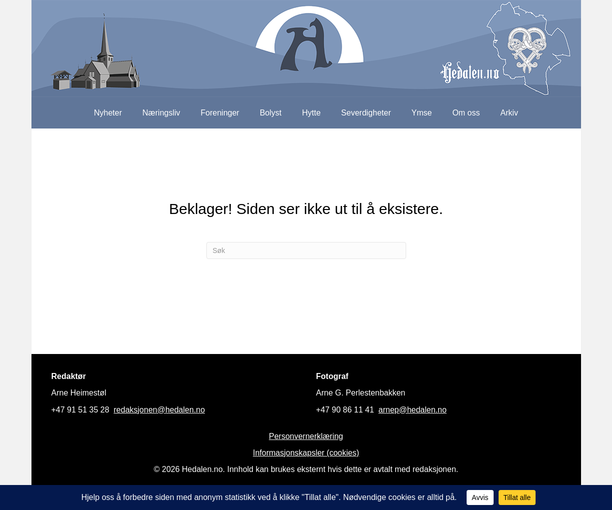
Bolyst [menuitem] (271, 112)
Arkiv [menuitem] (510, 112)
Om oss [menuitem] (466, 112)
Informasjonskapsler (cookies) (306, 452)
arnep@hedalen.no (413, 410)
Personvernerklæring (306, 436)
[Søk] (306, 250)
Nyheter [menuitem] (108, 112)
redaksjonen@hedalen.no (159, 410)
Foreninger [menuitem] (220, 112)
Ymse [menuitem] (421, 112)
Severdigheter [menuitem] (366, 112)
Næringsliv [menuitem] (161, 112)
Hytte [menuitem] (311, 112)
